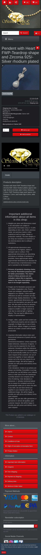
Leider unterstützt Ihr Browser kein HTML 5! (20, 157)
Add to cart (25, 130)
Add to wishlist (25, 134)
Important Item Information (15, 462)
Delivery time (10, 481)
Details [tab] (7, 175)
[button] (37, 33)
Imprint (8, 432)
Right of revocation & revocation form (19, 446)
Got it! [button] (3, 552)
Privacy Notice (11, 451)
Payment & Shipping (13, 476)
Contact (9, 436)
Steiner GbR (17, 124)
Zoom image (7, 94)
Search (24, 33)
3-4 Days (14, 108)
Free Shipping (11, 472)
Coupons (9, 467)
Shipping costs (34, 103)
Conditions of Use (12, 441)
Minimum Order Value (13, 486)
